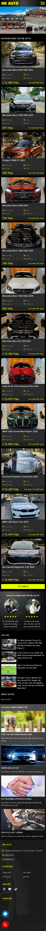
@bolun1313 (6, 699)
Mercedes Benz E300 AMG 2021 (17, 70)
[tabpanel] (23, 20)
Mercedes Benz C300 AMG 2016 (17, 115)
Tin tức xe (6, 877)
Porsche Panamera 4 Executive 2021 (20, 476)
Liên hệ (26, 877)
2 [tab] (24, 30)
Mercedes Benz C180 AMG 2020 (17, 250)
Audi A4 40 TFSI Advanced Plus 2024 (20, 386)
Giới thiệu (27, 872)
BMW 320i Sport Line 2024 (15, 522)
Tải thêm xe (23, 586)
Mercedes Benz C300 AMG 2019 (17, 296)
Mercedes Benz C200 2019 (15, 205)
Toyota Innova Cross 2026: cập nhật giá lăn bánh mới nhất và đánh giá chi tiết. (30, 655)
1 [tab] (22, 30)
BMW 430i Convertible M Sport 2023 (20, 431)
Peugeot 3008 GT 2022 (13, 160)
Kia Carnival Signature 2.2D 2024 (18, 567)
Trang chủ (6, 872)
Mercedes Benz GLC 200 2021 (16, 341)
